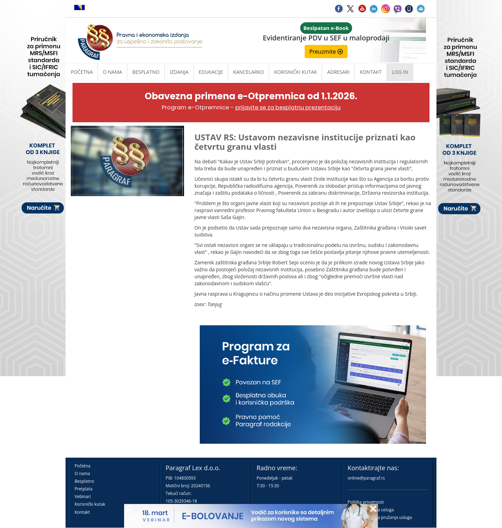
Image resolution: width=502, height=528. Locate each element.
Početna (82, 72)
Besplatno (145, 72)
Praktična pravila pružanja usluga (380, 517)
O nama (112, 72)
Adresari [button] (338, 72)
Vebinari (83, 496)
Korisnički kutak (90, 504)
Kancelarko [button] (248, 72)
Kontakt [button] (371, 72)
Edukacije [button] (211, 72)
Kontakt (82, 512)
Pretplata (83, 489)
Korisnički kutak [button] (295, 72)
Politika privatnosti (366, 502)
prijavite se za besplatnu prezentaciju (288, 107)
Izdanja (179, 72)
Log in (400, 72)
